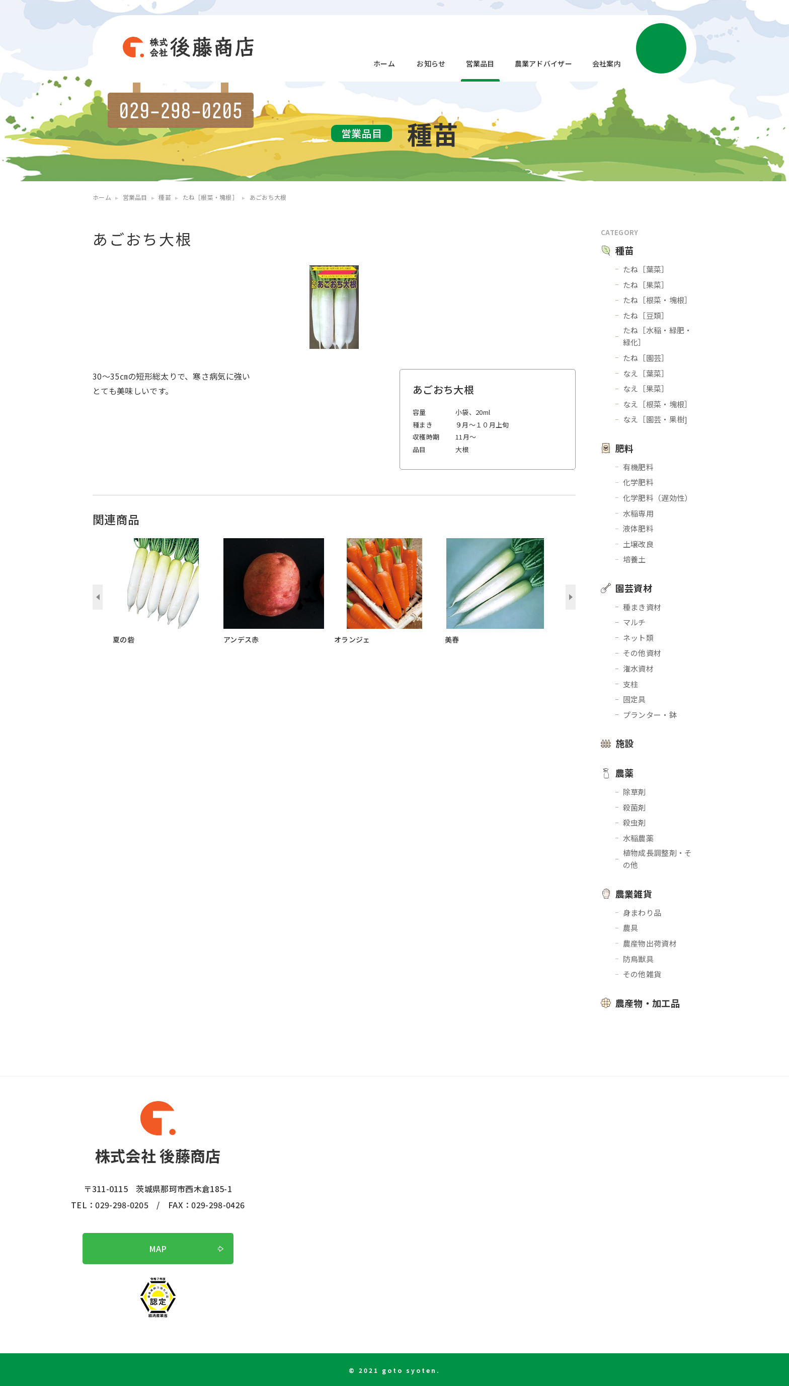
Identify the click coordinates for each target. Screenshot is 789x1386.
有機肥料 (638, 467)
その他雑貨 (642, 974)
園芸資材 (633, 588)
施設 (624, 743)
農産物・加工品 (647, 1002)
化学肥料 (638, 482)
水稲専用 (638, 513)
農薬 (624, 772)
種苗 (624, 250)
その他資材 (642, 652)
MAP (158, 1249)
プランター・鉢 (650, 714)
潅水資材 (638, 668)
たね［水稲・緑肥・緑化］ (657, 336)
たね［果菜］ (646, 284)
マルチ (634, 622)
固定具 (634, 699)
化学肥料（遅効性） (657, 497)
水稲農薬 (638, 838)
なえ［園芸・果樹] (655, 419)
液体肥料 (638, 528)
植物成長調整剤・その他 (657, 858)
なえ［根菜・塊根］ (657, 404)
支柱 (631, 684)
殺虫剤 (634, 822)
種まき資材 (642, 607)
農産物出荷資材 (650, 943)
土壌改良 (638, 544)
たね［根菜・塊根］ (657, 300)
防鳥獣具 (638, 959)
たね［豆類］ (646, 315)
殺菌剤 (634, 807)
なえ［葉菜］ (646, 373)
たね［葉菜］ (646, 269)
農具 (631, 927)
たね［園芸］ (646, 357)
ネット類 (638, 637)
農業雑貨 (633, 893)
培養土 (634, 559)
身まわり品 (642, 912)
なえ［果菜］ (646, 388)
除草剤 (634, 791)
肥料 (624, 448)
